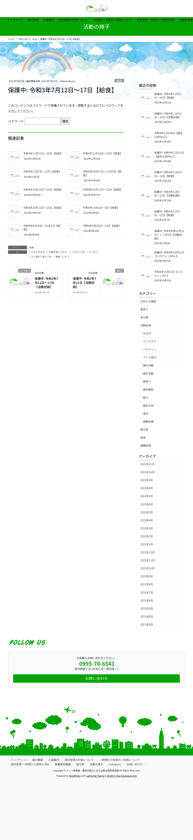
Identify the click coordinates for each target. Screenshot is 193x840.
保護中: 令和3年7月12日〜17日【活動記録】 (46, 282)
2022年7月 (146, 496)
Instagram (115, 764)
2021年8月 (146, 584)
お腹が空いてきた (58, 251)
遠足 (145, 413)
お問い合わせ (135, 764)
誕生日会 (148, 405)
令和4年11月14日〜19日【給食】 (103, 153)
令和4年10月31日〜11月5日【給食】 (102, 173)
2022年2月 (146, 536)
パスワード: (34, 121)
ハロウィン (149, 349)
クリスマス (149, 341)
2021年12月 (147, 552)
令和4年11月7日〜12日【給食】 (42, 171)
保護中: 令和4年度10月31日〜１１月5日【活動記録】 (169, 234)
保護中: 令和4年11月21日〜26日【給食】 (168, 96)
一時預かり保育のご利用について (119, 760)
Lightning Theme (95, 775)
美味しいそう (62, 256)
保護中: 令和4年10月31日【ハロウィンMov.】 (169, 254)
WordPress (75, 775)
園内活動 (148, 365)
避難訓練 (148, 421)
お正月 (147, 333)
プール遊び (149, 357)
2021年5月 (146, 608)
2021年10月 (147, 568)
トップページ (19, 760)
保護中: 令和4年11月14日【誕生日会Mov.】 (169, 154)
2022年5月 (146, 512)
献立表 (144, 429)
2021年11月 (147, 560)
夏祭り (144, 309)
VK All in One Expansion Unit (122, 775)
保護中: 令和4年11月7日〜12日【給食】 (167, 213)
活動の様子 (96, 764)
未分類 (144, 317)
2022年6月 (146, 504)
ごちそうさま (78, 251)
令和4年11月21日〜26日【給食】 (43, 153)
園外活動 (148, 373)
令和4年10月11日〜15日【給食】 (43, 207)
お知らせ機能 (148, 301)
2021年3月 (146, 624)
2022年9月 (146, 480)
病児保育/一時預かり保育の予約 (30, 764)
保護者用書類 (63, 764)
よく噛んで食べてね (41, 256)
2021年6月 (146, 600)
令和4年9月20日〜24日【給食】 (102, 226)
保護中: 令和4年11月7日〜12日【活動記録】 (167, 193)
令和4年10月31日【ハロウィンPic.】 (168, 273)
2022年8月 (146, 488)
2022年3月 (146, 528)
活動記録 (145, 325)
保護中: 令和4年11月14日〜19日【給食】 (168, 174)
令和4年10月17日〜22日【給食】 (103, 189)
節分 (145, 397)
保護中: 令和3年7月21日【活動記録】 (84, 282)
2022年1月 (146, 544)
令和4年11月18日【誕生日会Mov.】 (168, 135)
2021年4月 (146, 616)
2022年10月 (147, 472)
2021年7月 (146, 592)
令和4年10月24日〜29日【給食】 (43, 189)
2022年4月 (146, 520)
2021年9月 (146, 576)
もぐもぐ (93, 251)
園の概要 (37, 760)
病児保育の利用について (79, 760)
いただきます (38, 251)
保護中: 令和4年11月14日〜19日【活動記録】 (168, 115)
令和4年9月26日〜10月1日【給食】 (41, 227)
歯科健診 (148, 389)
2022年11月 (147, 464)
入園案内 (54, 760)
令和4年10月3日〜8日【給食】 (101, 207)
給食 (119, 80)
